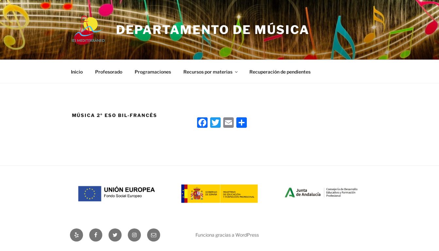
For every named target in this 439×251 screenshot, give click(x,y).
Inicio (77, 72)
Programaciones (153, 72)
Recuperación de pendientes (280, 72)
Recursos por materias (211, 72)
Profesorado (108, 72)
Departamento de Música (213, 30)
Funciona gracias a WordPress (227, 235)
